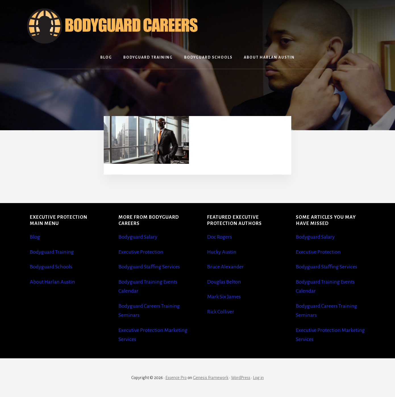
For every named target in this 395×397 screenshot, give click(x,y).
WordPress (240, 377)
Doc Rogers (219, 237)
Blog (35, 237)
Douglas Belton (224, 282)
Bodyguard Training (52, 252)
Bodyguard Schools (51, 267)
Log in (258, 377)
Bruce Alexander (225, 267)
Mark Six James (224, 296)
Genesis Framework (210, 377)
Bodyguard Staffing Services (149, 267)
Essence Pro (176, 377)
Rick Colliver (220, 312)
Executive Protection (140, 252)
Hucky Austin (221, 252)
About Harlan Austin (52, 282)
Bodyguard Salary (137, 237)
